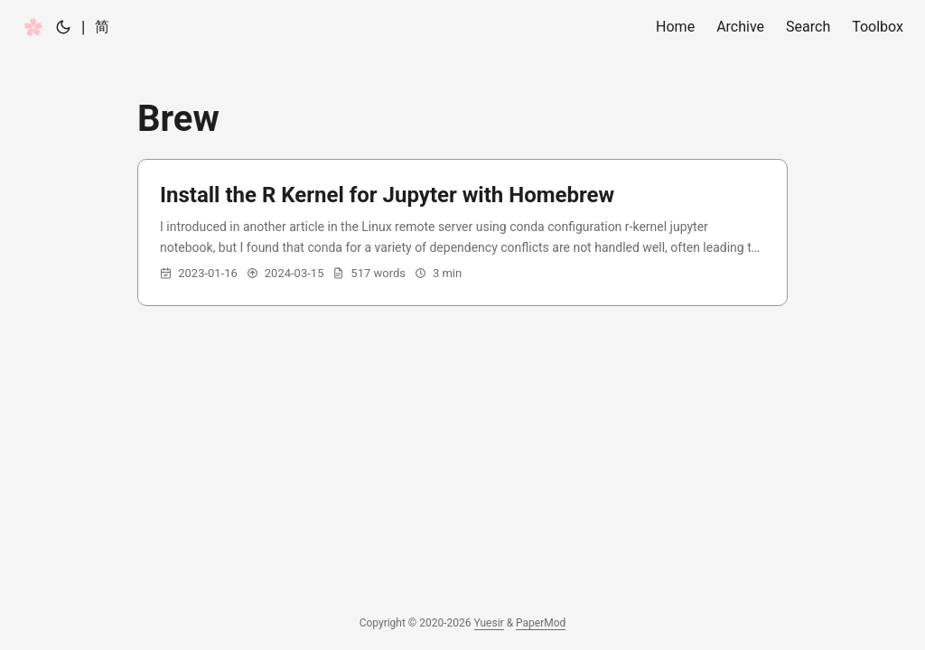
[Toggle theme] (63, 27)
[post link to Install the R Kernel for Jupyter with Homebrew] (462, 232)
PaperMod (540, 623)
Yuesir (489, 623)
